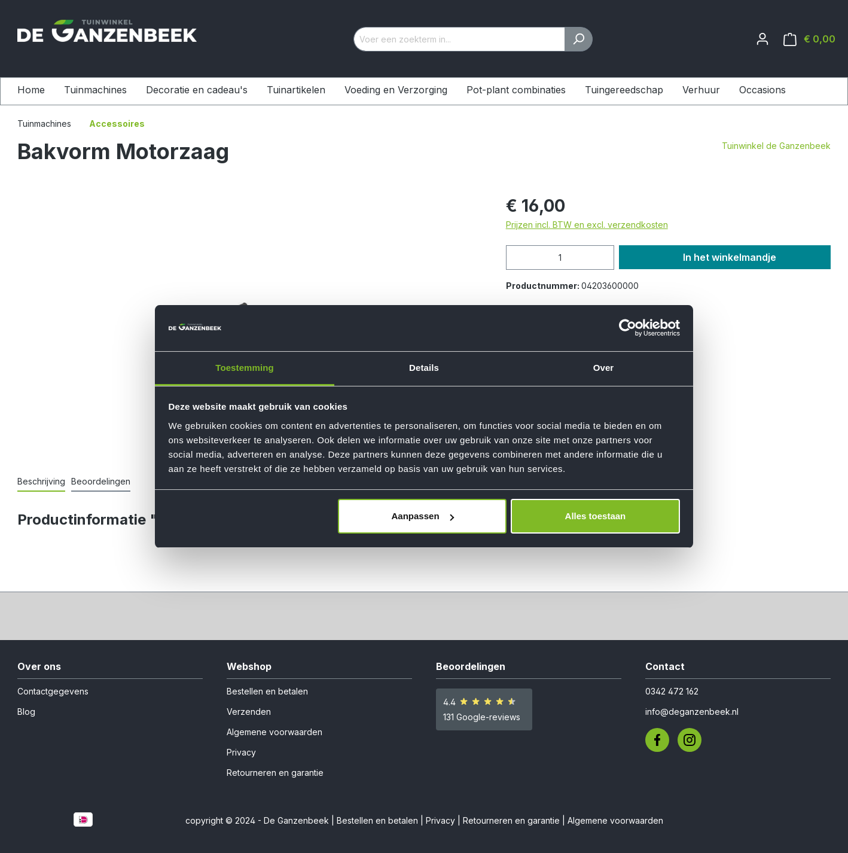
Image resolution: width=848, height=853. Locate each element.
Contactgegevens (53, 691)
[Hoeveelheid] (560, 257)
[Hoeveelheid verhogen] (601, 257)
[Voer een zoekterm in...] (459, 39)
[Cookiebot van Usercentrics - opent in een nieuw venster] (627, 328)
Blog (26, 711)
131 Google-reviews (481, 717)
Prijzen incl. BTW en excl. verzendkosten (587, 225)
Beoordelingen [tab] (100, 481)
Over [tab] (603, 367)
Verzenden (249, 711)
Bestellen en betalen (267, 691)
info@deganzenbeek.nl (692, 711)
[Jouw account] (762, 39)
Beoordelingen (470, 666)
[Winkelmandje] (809, 39)
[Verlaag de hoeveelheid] (518, 257)
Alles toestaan (595, 516)
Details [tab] (424, 367)
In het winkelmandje (729, 257)
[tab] (41, 482)
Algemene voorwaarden (274, 732)
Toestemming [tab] (244, 367)
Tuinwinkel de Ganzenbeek (776, 146)
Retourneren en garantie (275, 772)
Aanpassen (423, 516)
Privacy (241, 752)
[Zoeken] (579, 39)
